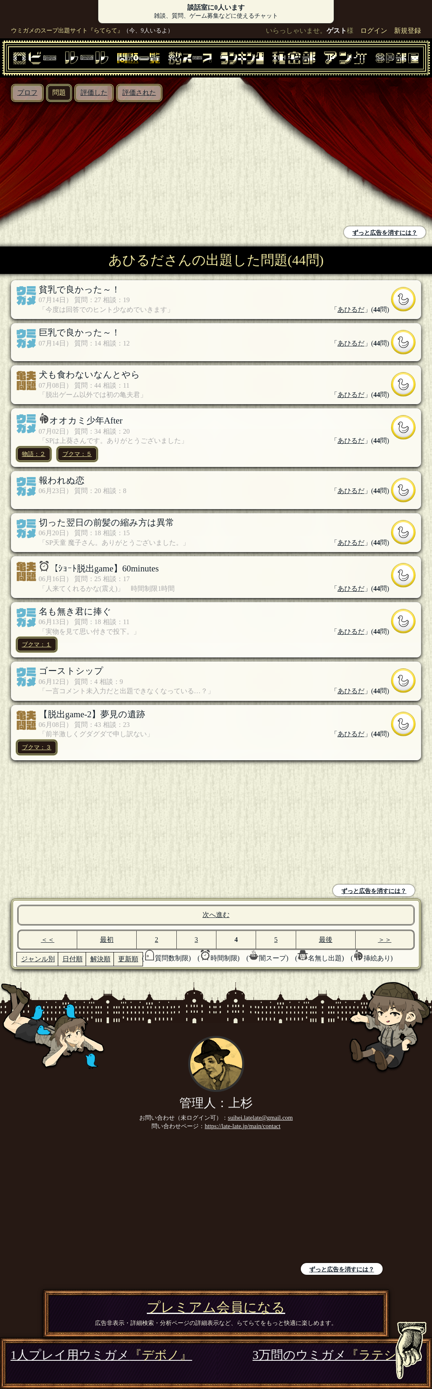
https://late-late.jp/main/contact (242, 1126)
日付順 (72, 959)
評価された (139, 92)
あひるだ (351, 309)
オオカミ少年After (86, 420)
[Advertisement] (110, 165)
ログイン (373, 30)
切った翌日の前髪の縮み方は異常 (106, 522)
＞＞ (385, 939)
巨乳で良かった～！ (79, 332)
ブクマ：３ (36, 747)
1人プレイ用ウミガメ (101, 1355)
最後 (325, 939)
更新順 (128, 959)
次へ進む (216, 914)
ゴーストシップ (71, 671)
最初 (106, 939)
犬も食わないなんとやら (89, 374)
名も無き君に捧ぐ (75, 611)
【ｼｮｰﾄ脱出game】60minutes (104, 568)
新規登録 (407, 30)
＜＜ (47, 939)
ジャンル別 (38, 959)
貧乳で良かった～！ (79, 289)
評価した (94, 92)
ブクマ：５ (77, 453)
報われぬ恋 (61, 480)
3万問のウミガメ (337, 1355)
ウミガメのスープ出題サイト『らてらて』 (67, 30)
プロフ (27, 92)
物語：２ (34, 453)
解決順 (100, 959)
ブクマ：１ (36, 644)
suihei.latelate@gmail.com (260, 1117)
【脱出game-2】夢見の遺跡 (92, 714)
